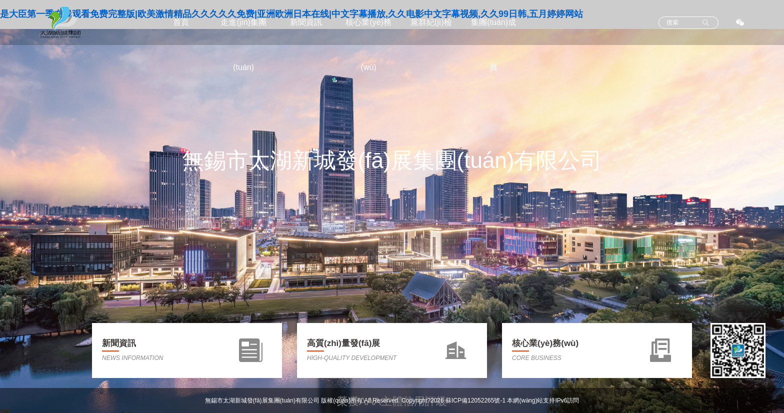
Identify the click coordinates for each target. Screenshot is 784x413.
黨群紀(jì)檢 (431, 22)
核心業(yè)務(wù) (369, 45)
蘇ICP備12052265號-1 (476, 400)
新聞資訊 (306, 22)
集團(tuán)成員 (493, 45)
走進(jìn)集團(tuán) (243, 45)
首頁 (181, 22)
